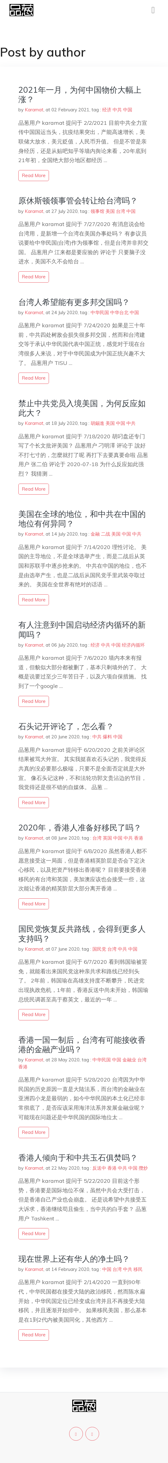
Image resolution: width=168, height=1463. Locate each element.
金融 (95, 534)
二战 (105, 534)
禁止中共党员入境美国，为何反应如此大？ (82, 408)
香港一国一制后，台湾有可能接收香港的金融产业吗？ (82, 1044)
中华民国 (100, 312)
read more (34, 175)
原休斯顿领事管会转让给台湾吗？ (78, 200)
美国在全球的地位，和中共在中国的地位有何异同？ (82, 519)
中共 (117, 110)
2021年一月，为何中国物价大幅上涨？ (79, 94)
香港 (138, 838)
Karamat (34, 110)
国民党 (99, 949)
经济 (106, 110)
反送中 (99, 1168)
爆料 (107, 737)
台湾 (120, 211)
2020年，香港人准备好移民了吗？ (79, 827)
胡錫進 (97, 423)
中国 (127, 110)
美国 (110, 211)
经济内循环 (133, 645)
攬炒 (143, 1168)
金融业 (129, 1060)
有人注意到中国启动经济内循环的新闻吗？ (82, 629)
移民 (138, 1269)
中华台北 (119, 312)
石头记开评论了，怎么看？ (66, 726)
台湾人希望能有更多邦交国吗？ (74, 302)
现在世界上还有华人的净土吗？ (74, 1259)
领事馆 (97, 211)
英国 (107, 838)
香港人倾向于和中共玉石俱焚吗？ (78, 1158)
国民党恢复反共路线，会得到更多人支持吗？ (82, 933)
